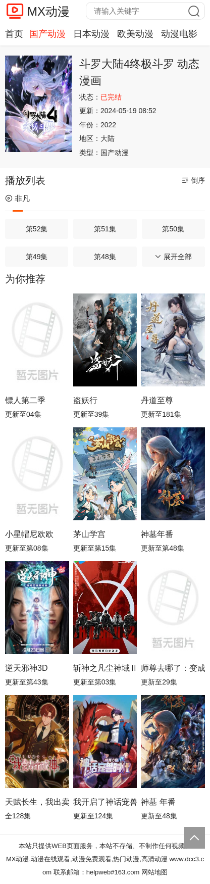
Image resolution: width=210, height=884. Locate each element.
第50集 (173, 229)
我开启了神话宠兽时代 (105, 802)
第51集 (105, 229)
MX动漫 (48, 11)
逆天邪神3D (26, 668)
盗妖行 (85, 400)
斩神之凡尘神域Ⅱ (105, 668)
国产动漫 (47, 34)
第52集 (37, 229)
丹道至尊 (157, 400)
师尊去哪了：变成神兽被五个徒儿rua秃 (173, 668)
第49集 (37, 257)
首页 (14, 34)
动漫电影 (179, 34)
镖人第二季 (25, 400)
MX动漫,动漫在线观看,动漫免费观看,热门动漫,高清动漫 (87, 859)
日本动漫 (91, 34)
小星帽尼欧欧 (29, 534)
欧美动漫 (135, 34)
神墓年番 (157, 534)
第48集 (105, 257)
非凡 (17, 198)
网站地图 (154, 872)
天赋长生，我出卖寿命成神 (37, 802)
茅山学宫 (89, 534)
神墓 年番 (158, 802)
